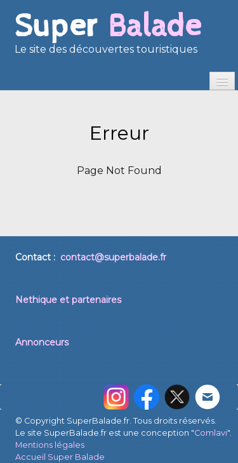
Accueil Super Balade (60, 457)
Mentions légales (49, 445)
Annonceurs (42, 342)
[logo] (108, 38)
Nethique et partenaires (68, 299)
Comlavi (210, 433)
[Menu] (222, 81)
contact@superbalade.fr (113, 257)
